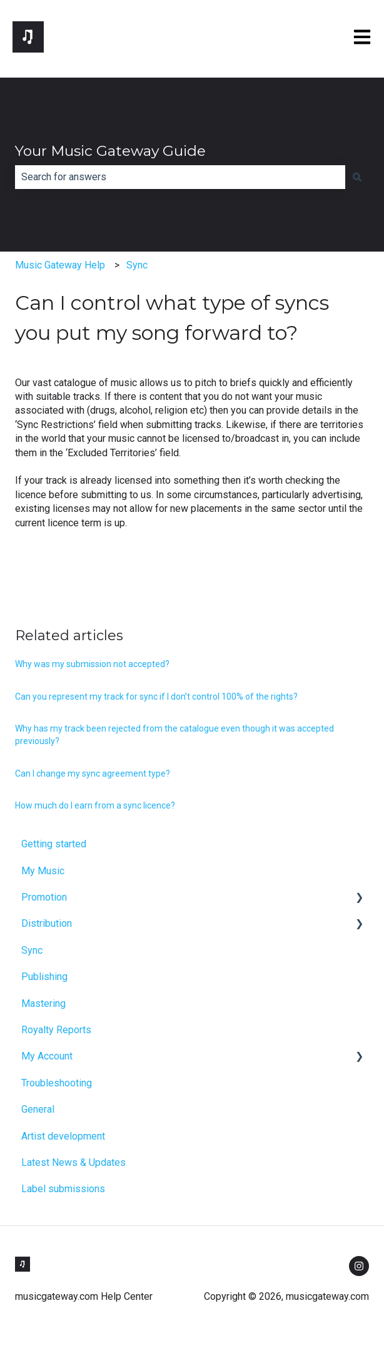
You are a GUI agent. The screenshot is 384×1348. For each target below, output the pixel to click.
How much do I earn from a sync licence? (95, 805)
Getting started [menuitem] (53, 844)
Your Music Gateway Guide (110, 151)
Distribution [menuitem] (46, 923)
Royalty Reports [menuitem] (56, 1030)
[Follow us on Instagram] (359, 1266)
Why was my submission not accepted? (92, 664)
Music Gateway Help (60, 265)
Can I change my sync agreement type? (92, 773)
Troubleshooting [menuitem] (56, 1083)
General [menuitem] (37, 1109)
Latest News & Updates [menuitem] (73, 1162)
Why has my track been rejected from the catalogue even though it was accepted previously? (174, 734)
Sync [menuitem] (32, 950)
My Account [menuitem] (47, 1056)
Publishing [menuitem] (44, 977)
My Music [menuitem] (42, 871)
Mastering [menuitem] (43, 1003)
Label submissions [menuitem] (63, 1189)
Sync (137, 265)
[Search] (357, 177)
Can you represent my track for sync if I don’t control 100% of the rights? (156, 697)
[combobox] (180, 177)
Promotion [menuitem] (44, 897)
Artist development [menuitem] (63, 1136)
